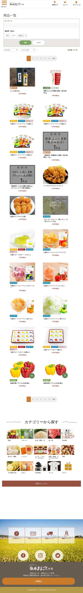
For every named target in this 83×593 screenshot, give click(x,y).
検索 (25, 42)
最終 (54, 58)
